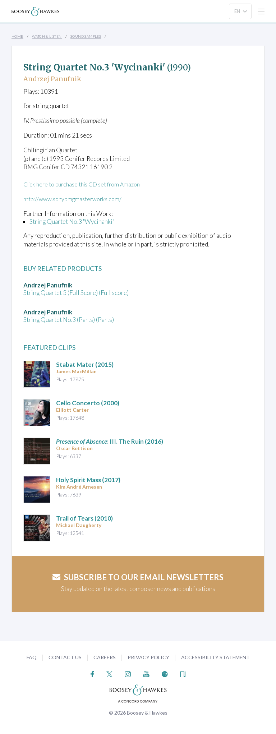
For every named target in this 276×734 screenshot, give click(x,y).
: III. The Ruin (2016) (109, 441)
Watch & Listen (47, 36)
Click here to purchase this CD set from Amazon (86, 184)
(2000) (87, 402)
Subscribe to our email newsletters (138, 577)
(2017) (88, 479)
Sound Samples (85, 36)
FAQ (32, 657)
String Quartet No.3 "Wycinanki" (71, 221)
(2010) (84, 518)
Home (17, 36)
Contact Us (65, 657)
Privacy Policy (148, 657)
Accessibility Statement (215, 657)
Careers (104, 657)
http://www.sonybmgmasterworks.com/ (75, 199)
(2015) (85, 364)
